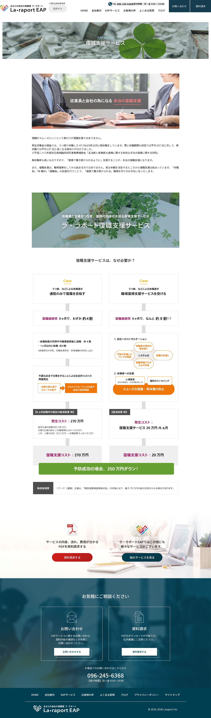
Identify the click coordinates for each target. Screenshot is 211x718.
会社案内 (96, 10)
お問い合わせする (72, 651)
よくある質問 (146, 10)
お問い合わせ (179, 6)
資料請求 (200, 6)
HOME (84, 10)
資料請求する (72, 557)
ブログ (161, 10)
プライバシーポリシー (146, 695)
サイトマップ (172, 695)
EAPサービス (112, 10)
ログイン (57, 8)
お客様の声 (129, 10)
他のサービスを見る (142, 557)
